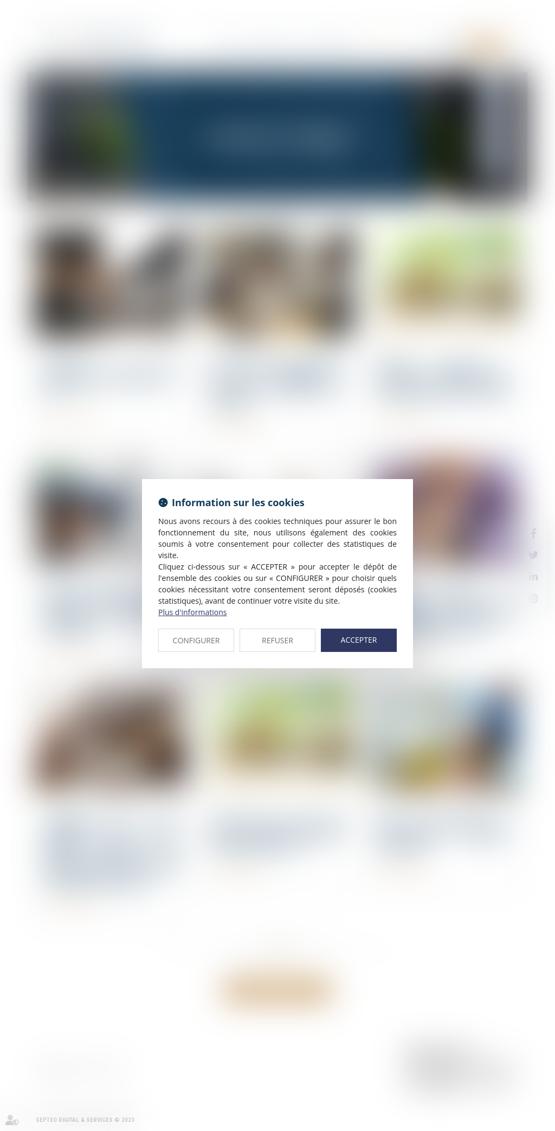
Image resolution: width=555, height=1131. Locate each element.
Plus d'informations (192, 612)
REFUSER (277, 640)
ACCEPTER (359, 640)
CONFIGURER (196, 640)
